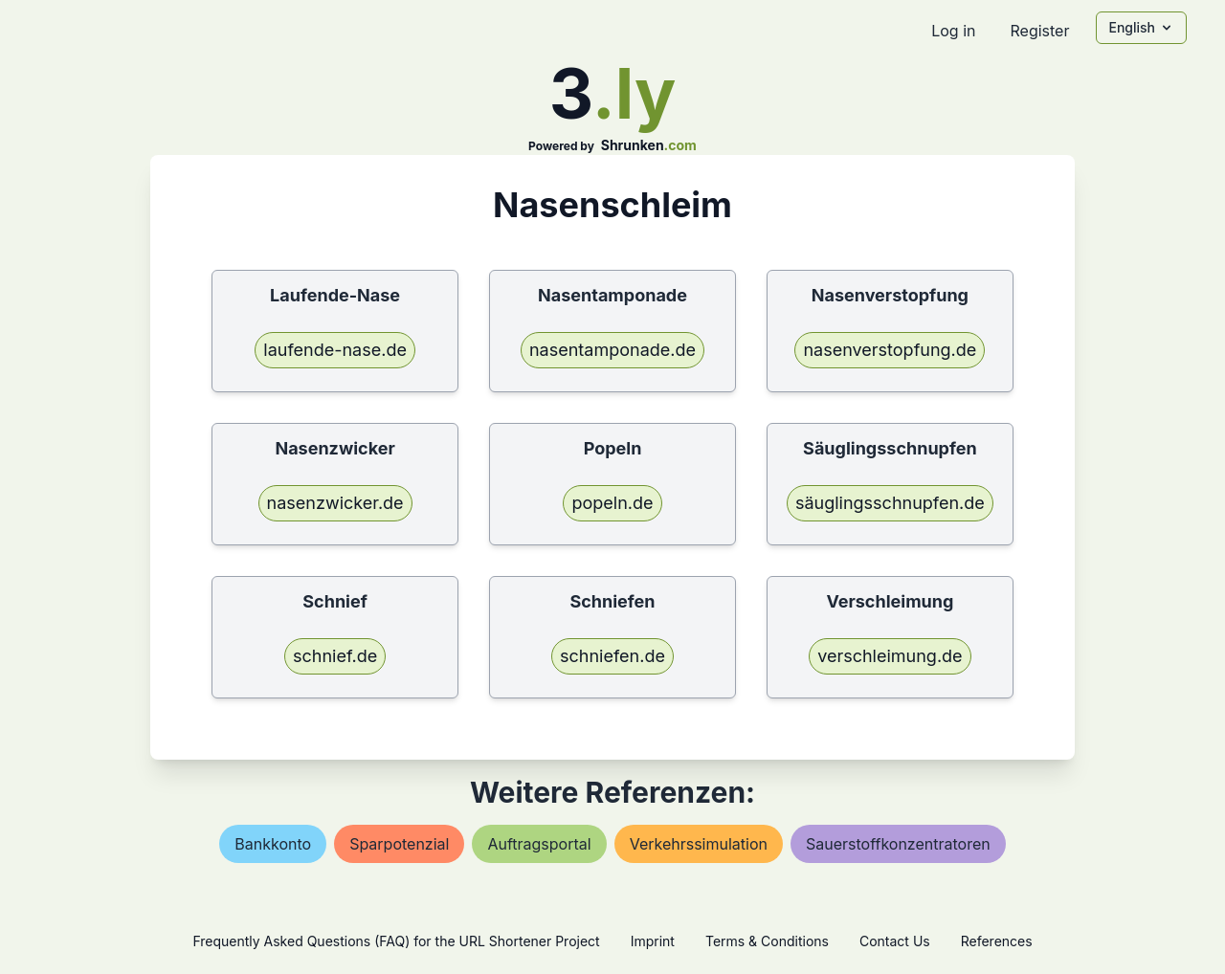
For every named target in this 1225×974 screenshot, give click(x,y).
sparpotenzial (399, 843)
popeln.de (612, 503)
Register (1039, 30)
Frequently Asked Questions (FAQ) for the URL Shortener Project (395, 941)
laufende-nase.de (335, 350)
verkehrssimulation (699, 843)
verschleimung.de (889, 656)
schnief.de (335, 656)
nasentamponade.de (612, 350)
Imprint (653, 941)
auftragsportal (538, 843)
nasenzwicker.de (335, 503)
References (997, 941)
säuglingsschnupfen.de (890, 503)
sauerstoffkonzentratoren (898, 843)
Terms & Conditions (767, 941)
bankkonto (272, 843)
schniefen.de (612, 656)
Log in (953, 30)
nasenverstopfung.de (889, 350)
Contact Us (894, 941)
